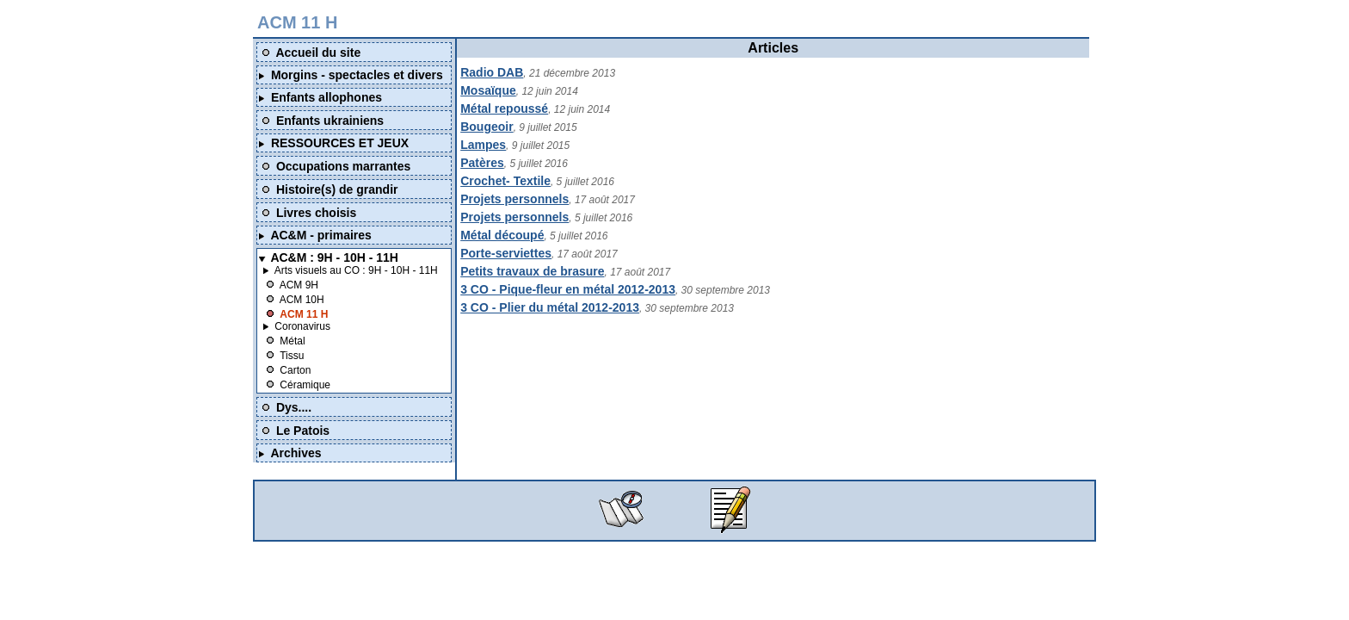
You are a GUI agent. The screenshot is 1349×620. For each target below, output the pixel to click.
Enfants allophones (326, 97)
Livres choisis (316, 213)
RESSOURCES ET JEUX (340, 143)
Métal (292, 341)
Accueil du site (317, 52)
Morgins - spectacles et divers (357, 75)
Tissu (292, 356)
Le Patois (303, 430)
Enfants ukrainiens (330, 120)
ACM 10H (302, 300)
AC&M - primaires (320, 235)
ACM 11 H (304, 314)
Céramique (305, 385)
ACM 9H (299, 285)
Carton (295, 370)
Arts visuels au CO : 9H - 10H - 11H (356, 270)
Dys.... (293, 407)
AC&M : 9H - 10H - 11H (334, 257)
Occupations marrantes (343, 166)
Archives (295, 453)
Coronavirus (302, 326)
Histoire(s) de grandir (337, 189)
